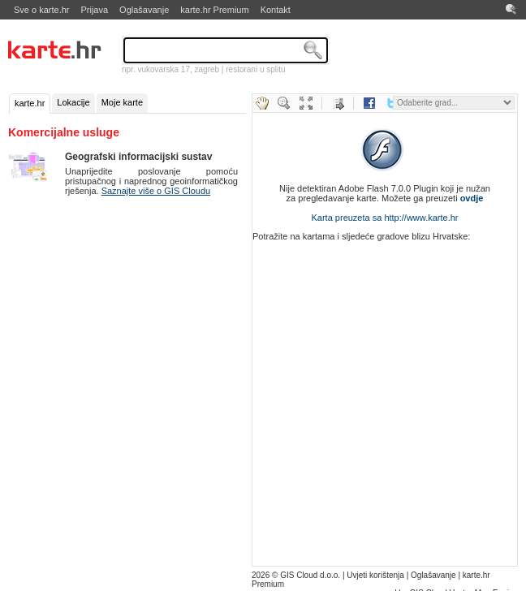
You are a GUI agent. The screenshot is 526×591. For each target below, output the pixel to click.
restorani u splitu (255, 69)
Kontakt (276, 10)
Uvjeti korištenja (375, 575)
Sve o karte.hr (41, 10)
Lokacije (73, 102)
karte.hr (30, 103)
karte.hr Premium (214, 10)
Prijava (94, 10)
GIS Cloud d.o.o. (310, 575)
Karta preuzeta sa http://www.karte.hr (385, 217)
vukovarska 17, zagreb (178, 69)
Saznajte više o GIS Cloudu (156, 191)
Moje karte (122, 102)
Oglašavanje (144, 10)
